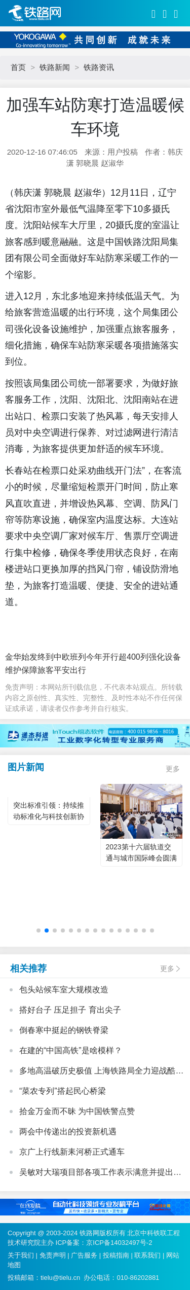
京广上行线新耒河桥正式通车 (72, 1152)
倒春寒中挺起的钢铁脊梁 (63, 1030)
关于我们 (21, 1255)
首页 (18, 67)
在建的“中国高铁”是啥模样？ (70, 1050)
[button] (38, 930)
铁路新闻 (55, 67)
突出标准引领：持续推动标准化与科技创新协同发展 (48, 816)
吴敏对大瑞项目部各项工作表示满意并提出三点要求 (100, 1173)
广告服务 (84, 1255)
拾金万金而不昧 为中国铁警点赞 (77, 1111)
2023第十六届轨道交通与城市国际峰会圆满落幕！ (141, 858)
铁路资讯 (99, 67)
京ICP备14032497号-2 (119, 1242)
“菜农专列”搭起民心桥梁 (62, 1091)
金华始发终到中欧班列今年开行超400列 (76, 657)
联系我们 (147, 1255)
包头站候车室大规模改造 (63, 989)
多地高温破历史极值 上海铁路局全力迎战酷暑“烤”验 (97, 1072)
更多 (173, 769)
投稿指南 (116, 1255)
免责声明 (53, 1255)
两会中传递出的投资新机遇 (68, 1131)
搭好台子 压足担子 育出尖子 (70, 1010)
